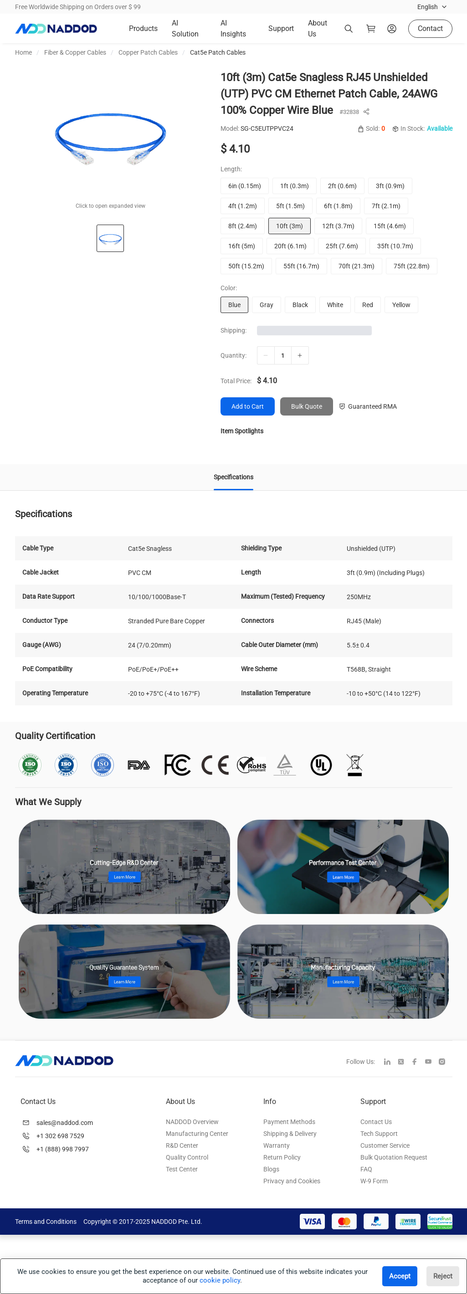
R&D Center (182, 1145)
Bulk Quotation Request (393, 1157)
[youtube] (432, 1062)
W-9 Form (374, 1181)
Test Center (182, 1169)
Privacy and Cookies (291, 1181)
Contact (430, 28)
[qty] (283, 355)
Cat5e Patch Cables (218, 52)
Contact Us (376, 1121)
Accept (400, 1276)
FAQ (366, 1169)
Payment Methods (289, 1121)
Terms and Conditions (46, 1221)
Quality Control (187, 1157)
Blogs (271, 1169)
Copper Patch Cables (148, 52)
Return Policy (282, 1157)
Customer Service (385, 1145)
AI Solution (185, 28)
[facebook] (418, 1062)
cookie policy (220, 1280)
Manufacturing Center (197, 1133)
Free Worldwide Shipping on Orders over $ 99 (78, 6)
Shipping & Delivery (290, 1133)
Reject (442, 1276)
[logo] (56, 29)
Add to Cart (247, 406)
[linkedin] (391, 1062)
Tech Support (379, 1133)
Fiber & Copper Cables (75, 52)
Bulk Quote (306, 406)
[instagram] (445, 1062)
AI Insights (233, 28)
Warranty (276, 1145)
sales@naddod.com (64, 1122)
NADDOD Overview (192, 1121)
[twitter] (404, 1062)
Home (23, 52)
